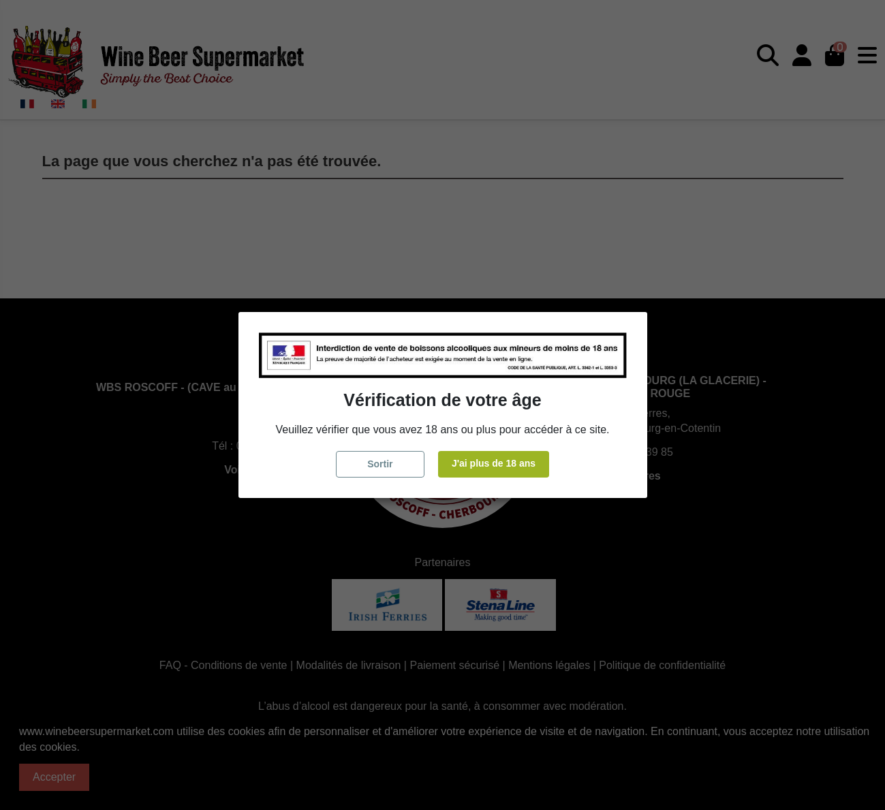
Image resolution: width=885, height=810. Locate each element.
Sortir (379, 463)
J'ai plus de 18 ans (493, 463)
